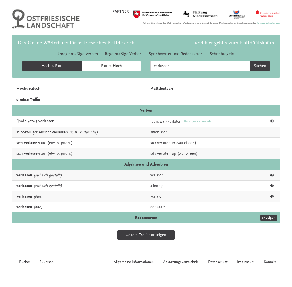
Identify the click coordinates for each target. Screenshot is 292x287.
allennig (156, 186)
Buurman (46, 262)
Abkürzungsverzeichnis (181, 262)
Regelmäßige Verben (123, 53)
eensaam (158, 207)
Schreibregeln (222, 53)
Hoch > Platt (51, 66)
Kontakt (270, 262)
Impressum (246, 262)
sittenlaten (159, 132)
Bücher (24, 262)
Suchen (260, 66)
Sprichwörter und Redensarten (176, 53)
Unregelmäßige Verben (77, 53)
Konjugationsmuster (198, 121)
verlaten (174, 121)
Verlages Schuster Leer (268, 23)
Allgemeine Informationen (134, 262)
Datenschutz (218, 262)
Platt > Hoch (111, 66)
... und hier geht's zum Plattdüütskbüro (231, 43)
